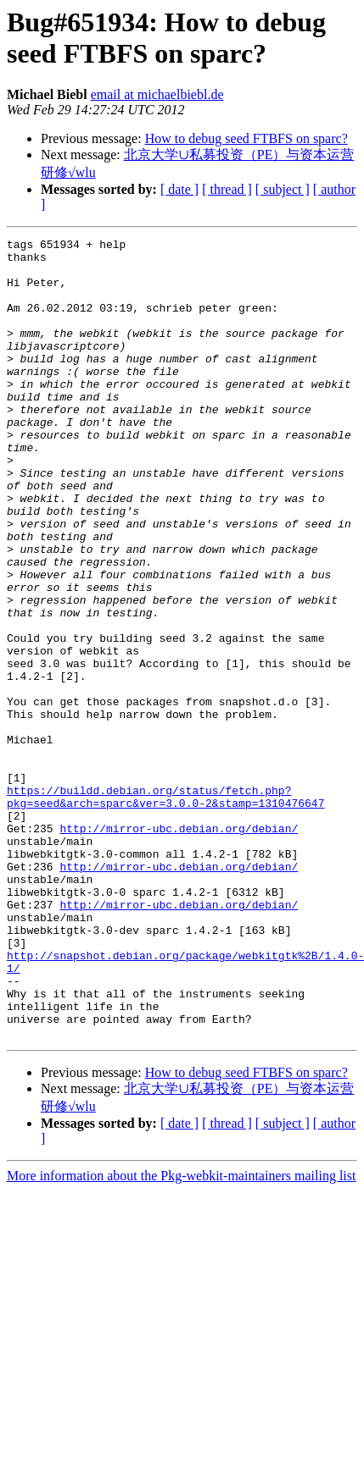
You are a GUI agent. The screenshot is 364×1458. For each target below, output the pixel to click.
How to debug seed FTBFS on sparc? (246, 138)
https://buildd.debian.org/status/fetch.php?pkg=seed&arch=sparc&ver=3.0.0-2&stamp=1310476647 (165, 909)
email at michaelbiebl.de (157, 94)
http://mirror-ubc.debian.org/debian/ (178, 947)
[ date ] (179, 189)
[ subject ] (282, 189)
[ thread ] (227, 189)
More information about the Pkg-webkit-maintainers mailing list (181, 1335)
